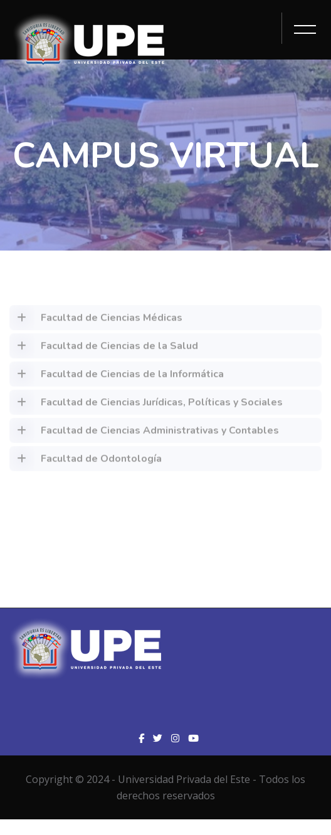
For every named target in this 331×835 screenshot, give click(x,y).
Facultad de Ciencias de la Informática (116, 377)
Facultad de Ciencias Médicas (95, 320)
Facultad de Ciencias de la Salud (103, 348)
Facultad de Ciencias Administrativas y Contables (144, 433)
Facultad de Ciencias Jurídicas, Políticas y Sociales (146, 405)
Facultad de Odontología (85, 461)
